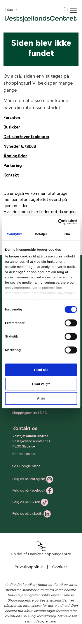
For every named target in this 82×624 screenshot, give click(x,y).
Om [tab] (67, 234)
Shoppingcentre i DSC (29, 413)
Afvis (41, 398)
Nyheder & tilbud (19, 146)
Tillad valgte (40, 384)
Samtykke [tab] (15, 234)
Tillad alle (40, 370)
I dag (9, 9)
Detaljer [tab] (41, 234)
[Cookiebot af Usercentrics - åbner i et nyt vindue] (58, 222)
